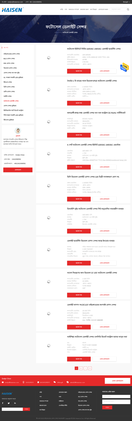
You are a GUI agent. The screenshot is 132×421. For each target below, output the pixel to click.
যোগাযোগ (18, 170)
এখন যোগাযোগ (104, 71)
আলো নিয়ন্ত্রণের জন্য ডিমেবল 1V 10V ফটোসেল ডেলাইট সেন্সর (92, 273)
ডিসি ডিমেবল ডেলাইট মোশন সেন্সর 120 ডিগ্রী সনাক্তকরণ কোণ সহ (93, 177)
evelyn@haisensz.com (15, 2)
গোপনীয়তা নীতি (63, 405)
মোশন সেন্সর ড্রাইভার (10, 106)
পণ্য (66, 9)
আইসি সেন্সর (8, 96)
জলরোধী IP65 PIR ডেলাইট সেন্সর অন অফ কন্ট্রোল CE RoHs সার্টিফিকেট (96, 113)
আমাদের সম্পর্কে (74, 9)
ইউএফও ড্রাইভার (9, 120)
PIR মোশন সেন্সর (9, 63)
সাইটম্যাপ (61, 401)
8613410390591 (43, 382)
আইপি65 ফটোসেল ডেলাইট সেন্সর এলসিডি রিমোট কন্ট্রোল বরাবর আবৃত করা (97, 337)
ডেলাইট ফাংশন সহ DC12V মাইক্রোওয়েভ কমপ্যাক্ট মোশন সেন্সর (91, 305)
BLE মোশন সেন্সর (9, 58)
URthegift (58, 382)
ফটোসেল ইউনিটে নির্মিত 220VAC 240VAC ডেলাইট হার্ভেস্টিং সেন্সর (94, 49)
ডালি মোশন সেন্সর (9, 91)
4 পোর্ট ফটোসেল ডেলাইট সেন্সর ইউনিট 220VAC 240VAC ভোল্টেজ (93, 145)
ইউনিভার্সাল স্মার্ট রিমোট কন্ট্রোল (13, 110)
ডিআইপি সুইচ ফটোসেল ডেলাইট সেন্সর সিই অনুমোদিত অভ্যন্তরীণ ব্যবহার (95, 209)
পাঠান (26, 409)
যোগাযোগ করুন (103, 9)
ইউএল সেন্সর (8, 82)
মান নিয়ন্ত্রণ (93, 9)
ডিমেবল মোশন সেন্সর (10, 68)
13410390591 (28, 382)
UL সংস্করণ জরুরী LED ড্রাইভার (13, 77)
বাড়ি (61, 9)
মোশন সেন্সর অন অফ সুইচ (12, 73)
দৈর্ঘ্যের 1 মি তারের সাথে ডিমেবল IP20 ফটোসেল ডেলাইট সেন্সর (92, 81)
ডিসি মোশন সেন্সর (9, 87)
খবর (60, 396)
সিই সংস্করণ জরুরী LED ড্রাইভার (13, 115)
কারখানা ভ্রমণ (84, 9)
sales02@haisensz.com (76, 382)
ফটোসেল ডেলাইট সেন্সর (11, 101)
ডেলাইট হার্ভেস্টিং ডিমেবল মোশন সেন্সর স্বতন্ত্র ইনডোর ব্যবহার (90, 241)
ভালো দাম (79, 71)
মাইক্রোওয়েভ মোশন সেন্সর (12, 54)
